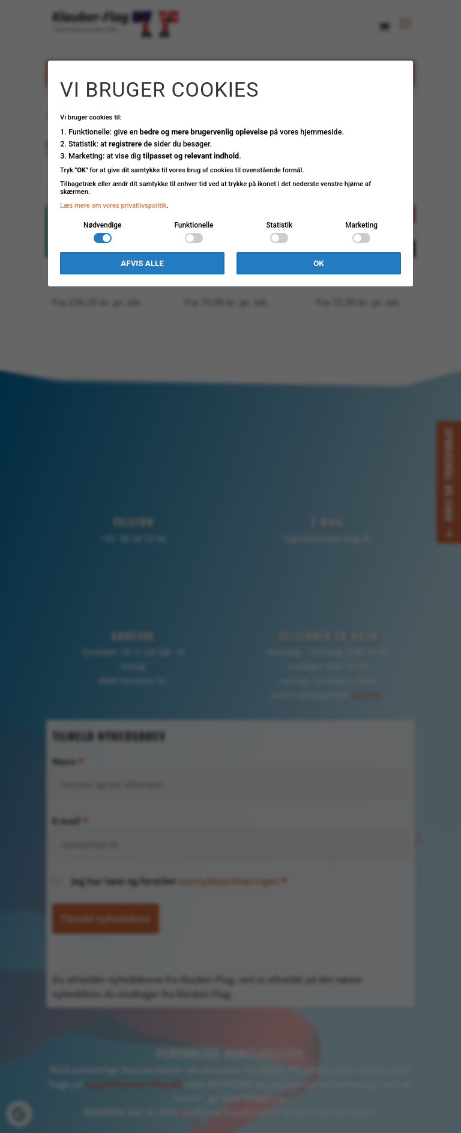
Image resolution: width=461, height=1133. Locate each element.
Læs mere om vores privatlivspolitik (113, 206)
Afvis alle (142, 263)
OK (318, 263)
